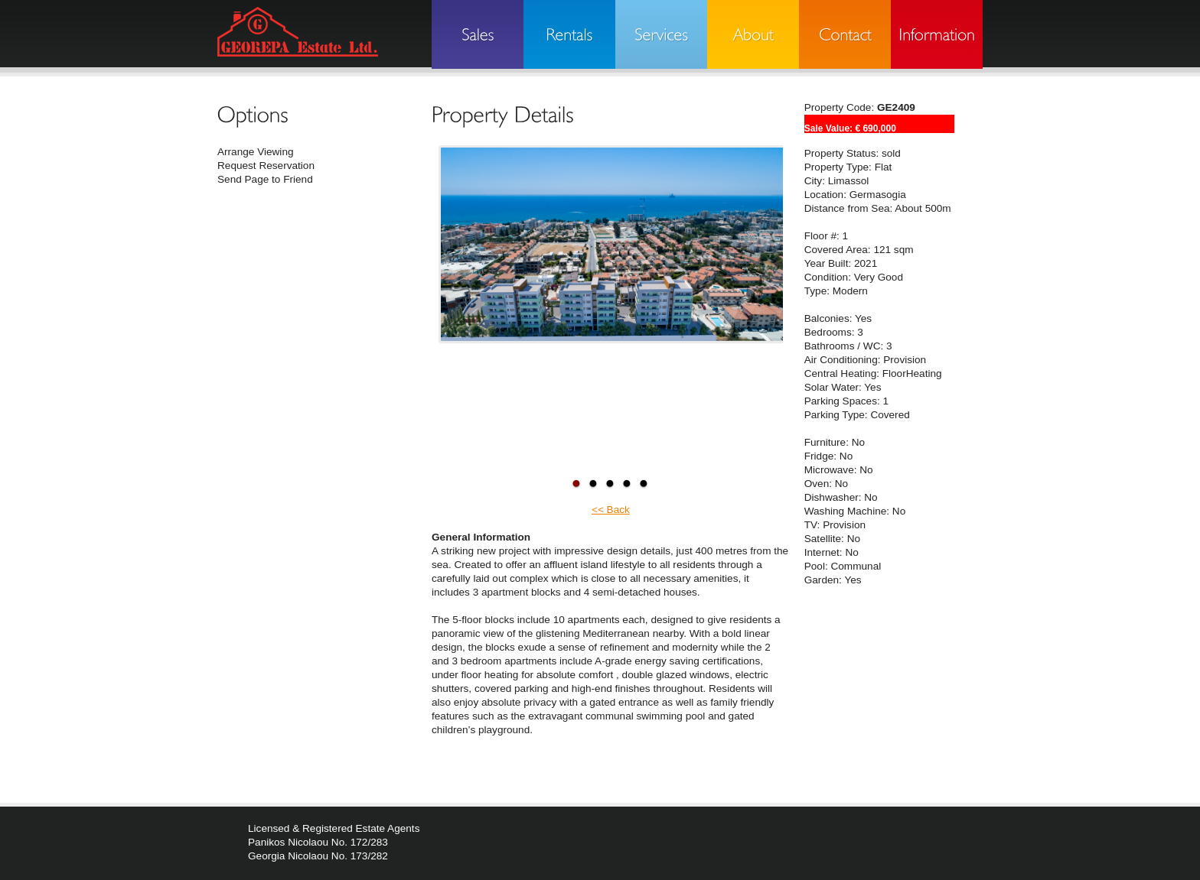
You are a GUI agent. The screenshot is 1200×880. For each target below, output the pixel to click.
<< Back (611, 509)
